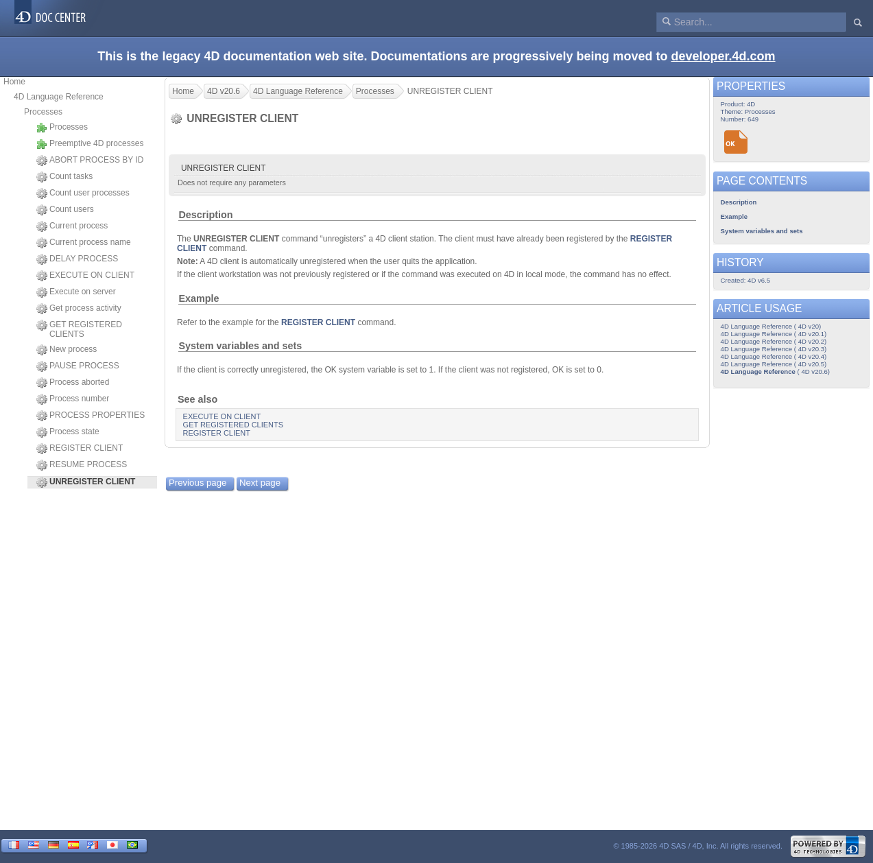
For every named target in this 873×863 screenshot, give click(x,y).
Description (205, 214)
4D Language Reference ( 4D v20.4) (774, 356)
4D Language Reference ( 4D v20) (771, 326)
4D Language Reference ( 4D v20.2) (774, 341)
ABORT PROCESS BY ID (89, 160)
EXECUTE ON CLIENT (85, 275)
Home (14, 81)
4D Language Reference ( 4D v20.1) (774, 334)
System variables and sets (240, 345)
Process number (72, 399)
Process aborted (72, 382)
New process (66, 349)
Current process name (83, 242)
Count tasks (64, 177)
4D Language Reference (59, 97)
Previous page (197, 482)
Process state (67, 432)
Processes (43, 112)
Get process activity (78, 308)
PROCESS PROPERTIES (90, 415)
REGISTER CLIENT (79, 448)
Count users (65, 209)
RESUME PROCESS (81, 465)
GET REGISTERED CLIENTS (79, 329)
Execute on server (76, 292)
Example (198, 298)
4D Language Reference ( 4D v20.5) (774, 364)
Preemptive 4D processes (89, 144)
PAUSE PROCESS (77, 366)
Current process (72, 226)
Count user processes (83, 193)
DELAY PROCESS (77, 259)
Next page (259, 482)
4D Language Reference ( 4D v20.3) (774, 349)
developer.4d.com (723, 56)
